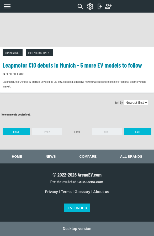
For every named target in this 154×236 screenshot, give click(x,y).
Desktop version (77, 229)
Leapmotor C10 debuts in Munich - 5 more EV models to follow (72, 65)
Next (107, 131)
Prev (47, 131)
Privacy (51, 192)
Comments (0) (12, 52)
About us (101, 192)
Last (138, 131)
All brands (131, 156)
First (16, 131)
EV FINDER (77, 208)
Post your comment (39, 52)
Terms (66, 192)
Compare (88, 156)
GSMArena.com (90, 182)
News (51, 156)
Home (17, 156)
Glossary (82, 192)
